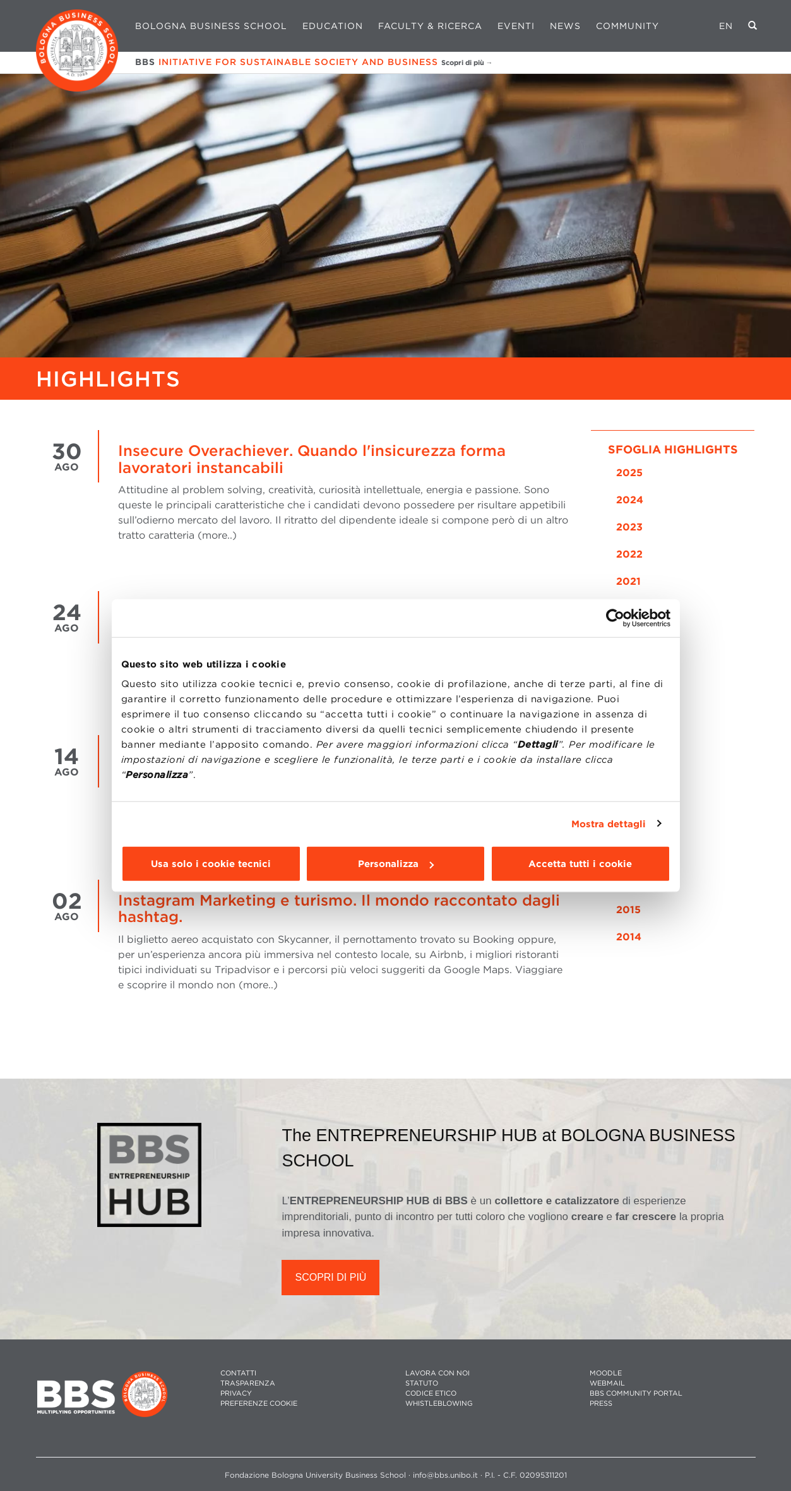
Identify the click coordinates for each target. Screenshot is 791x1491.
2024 (629, 500)
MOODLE (606, 1373)
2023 (629, 527)
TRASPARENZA (247, 1383)
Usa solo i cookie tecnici (211, 864)
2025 (629, 473)
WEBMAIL (607, 1383)
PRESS (601, 1403)
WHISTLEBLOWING (439, 1403)
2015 (628, 910)
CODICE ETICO (430, 1393)
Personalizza (396, 864)
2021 (628, 581)
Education (332, 26)
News (565, 26)
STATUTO (421, 1383)
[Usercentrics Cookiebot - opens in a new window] (615, 617)
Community (627, 26)
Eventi (516, 26)
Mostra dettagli (608, 823)
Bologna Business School (211, 26)
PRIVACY (236, 1393)
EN (726, 26)
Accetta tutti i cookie (580, 864)
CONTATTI (238, 1373)
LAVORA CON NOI (437, 1373)
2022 (629, 554)
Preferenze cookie (258, 1403)
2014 (628, 937)
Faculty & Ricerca (430, 26)
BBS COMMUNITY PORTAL (636, 1393)
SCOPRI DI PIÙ (330, 1277)
